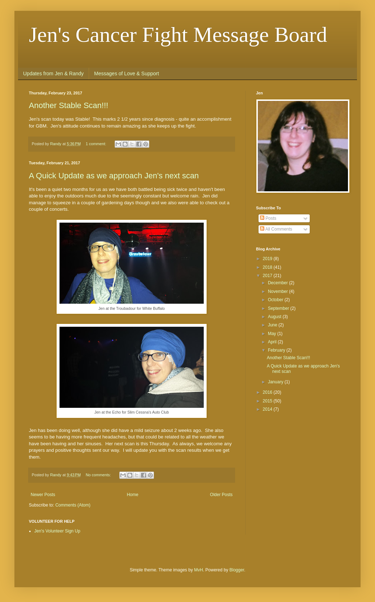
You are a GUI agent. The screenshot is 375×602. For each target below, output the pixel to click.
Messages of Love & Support (126, 73)
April (273, 341)
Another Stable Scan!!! (68, 105)
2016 (268, 392)
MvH (198, 569)
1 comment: (96, 144)
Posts (268, 218)
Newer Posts (43, 494)
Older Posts (221, 494)
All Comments (276, 229)
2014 (268, 409)
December (278, 282)
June (273, 324)
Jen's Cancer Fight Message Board (178, 34)
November (278, 291)
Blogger (236, 569)
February (277, 350)
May (272, 333)
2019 (268, 258)
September (279, 308)
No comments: (99, 475)
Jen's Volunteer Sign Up (57, 531)
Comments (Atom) (72, 505)
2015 (268, 400)
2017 (268, 275)
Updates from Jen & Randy (53, 73)
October (276, 299)
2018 (268, 267)
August (275, 316)
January (276, 381)
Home (132, 494)
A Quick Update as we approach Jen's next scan (114, 175)
